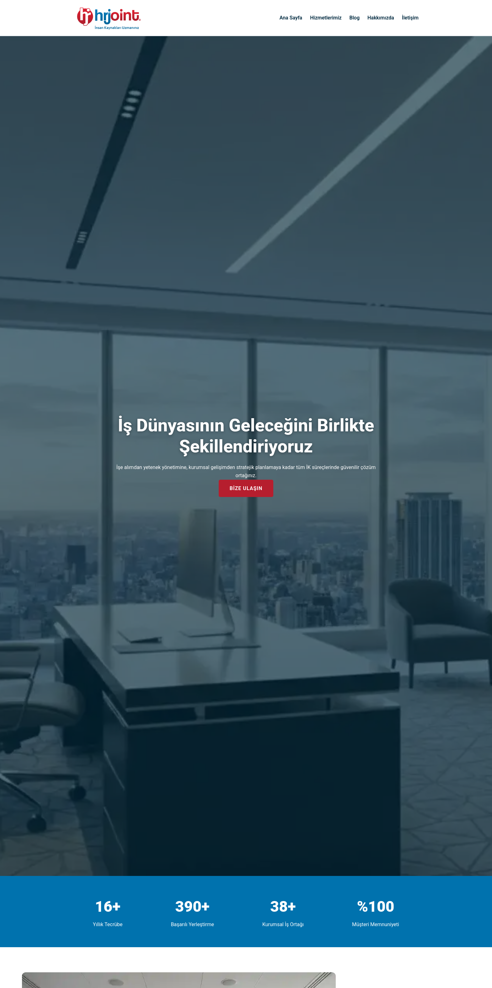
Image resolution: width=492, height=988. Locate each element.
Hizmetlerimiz (325, 18)
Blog (355, 18)
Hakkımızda (380, 18)
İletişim (410, 18)
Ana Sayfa (291, 18)
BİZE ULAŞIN (246, 488)
